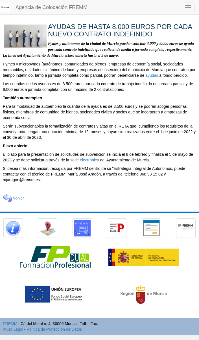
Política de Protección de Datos (54, 329)
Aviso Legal (13, 329)
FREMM (10, 323)
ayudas (151, 75)
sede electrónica (84, 160)
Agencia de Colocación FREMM (52, 7)
